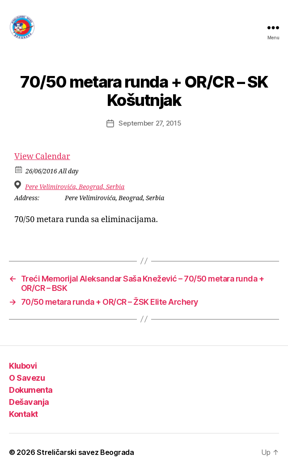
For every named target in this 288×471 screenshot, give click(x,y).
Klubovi (23, 365)
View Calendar (42, 156)
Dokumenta (31, 390)
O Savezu (27, 378)
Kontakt (23, 414)
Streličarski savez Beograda (85, 452)
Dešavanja (29, 402)
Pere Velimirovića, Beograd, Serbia (74, 187)
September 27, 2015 (150, 123)
